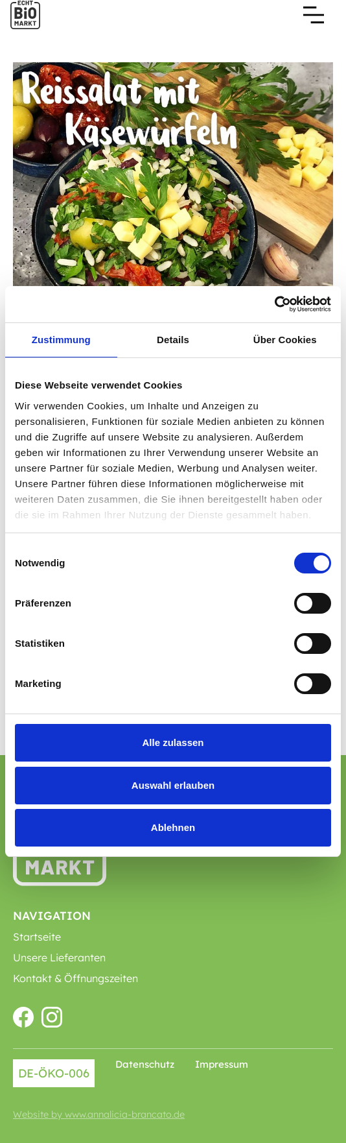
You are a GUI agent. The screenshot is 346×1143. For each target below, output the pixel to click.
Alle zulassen (172, 742)
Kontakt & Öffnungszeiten (75, 978)
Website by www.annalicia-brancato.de (99, 1114)
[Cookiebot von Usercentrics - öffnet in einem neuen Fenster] (274, 304)
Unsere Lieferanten (59, 957)
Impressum (221, 1064)
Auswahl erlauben (173, 785)
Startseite (37, 936)
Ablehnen (173, 827)
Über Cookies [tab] (285, 339)
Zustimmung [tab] (61, 339)
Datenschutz (144, 1064)
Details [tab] (173, 339)
